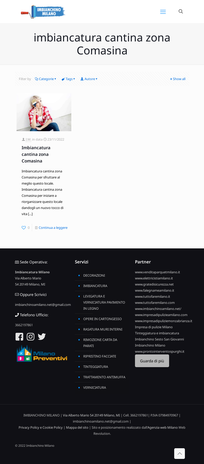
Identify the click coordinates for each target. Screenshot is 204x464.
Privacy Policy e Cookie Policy (41, 427)
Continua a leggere (53, 227)
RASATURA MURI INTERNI (102, 329)
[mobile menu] (163, 11)
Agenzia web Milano (162, 427)
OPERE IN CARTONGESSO (102, 319)
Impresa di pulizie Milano (154, 327)
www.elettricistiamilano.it (154, 278)
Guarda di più (152, 360)
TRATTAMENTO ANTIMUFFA (104, 377)
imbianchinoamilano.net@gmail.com (43, 304)
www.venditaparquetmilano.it (157, 272)
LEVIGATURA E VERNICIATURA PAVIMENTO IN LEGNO (104, 302)
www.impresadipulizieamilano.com (161, 314)
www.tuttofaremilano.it (152, 296)
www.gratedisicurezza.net (154, 284)
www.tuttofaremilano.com (155, 302)
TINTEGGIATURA (95, 366)
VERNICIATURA (94, 387)
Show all (177, 79)
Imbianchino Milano (150, 345)
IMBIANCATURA (95, 285)
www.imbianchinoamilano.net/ (158, 308)
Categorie (46, 79)
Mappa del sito (77, 427)
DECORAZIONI (94, 275)
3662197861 (24, 325)
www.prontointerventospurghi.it (159, 351)
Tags (69, 79)
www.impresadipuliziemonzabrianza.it (163, 321)
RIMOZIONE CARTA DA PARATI (100, 342)
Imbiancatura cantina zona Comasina (36, 154)
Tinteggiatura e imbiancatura (157, 333)
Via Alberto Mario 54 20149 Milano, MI (91, 415)
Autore (89, 79)
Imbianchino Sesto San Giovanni (159, 339)
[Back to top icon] (179, 453)
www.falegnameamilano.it (154, 290)
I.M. (28, 139)
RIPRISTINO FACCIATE (99, 356)
